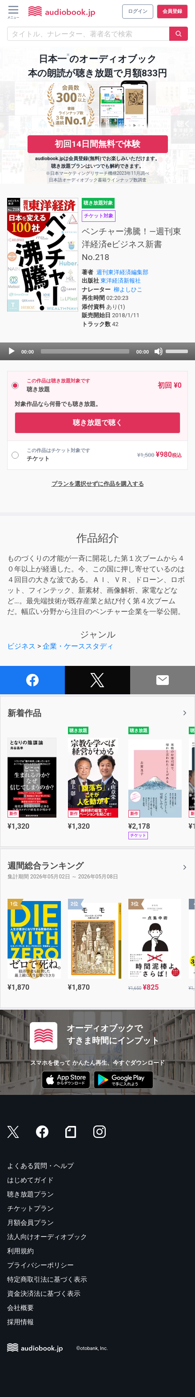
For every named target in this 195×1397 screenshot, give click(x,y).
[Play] (11, 351)
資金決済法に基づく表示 (43, 1294)
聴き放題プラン (30, 1194)
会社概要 (20, 1308)
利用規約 (20, 1251)
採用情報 (20, 1322)
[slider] (85, 351)
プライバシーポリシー (40, 1265)
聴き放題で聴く (98, 422)
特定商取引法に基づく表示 (47, 1279)
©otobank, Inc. (92, 1348)
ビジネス (21, 646)
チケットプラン (30, 1208)
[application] (97, 351)
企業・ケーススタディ (78, 646)
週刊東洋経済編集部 (122, 272)
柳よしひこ (128, 289)
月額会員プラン (30, 1223)
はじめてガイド (30, 1180)
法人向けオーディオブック (47, 1237)
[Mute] (158, 351)
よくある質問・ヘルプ (40, 1166)
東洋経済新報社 (120, 280)
